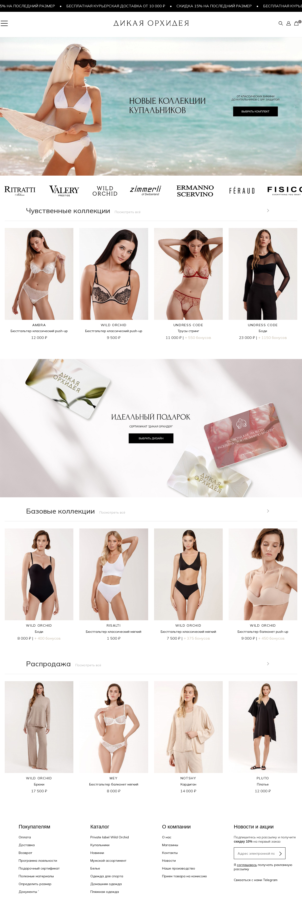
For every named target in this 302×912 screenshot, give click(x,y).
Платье (263, 784)
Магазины (170, 845)
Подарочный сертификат (39, 868)
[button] (7, 106)
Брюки (39, 784)
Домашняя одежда (106, 884)
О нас (166, 837)
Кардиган (188, 784)
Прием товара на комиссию (184, 876)
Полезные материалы (36, 876)
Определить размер (35, 884)
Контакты (170, 853)
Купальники (99, 845)
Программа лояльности (38, 860)
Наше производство (178, 868)
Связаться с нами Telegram (255, 880)
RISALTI (114, 625)
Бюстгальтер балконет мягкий (113, 784)
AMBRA (39, 325)
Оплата (25, 837)
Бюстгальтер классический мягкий (113, 631)
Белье (95, 868)
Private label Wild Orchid (109, 837)
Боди (263, 331)
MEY (113, 778)
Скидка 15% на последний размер (217, 6)
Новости (169, 860)
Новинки (97, 853)
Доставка (27, 845)
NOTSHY (188, 778)
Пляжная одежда (104, 892)
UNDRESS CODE (188, 325)
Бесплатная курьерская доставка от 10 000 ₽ (118, 6)
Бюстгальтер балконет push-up (263, 631)
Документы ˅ (29, 892)
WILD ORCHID (114, 325)
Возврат (25, 853)
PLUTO (263, 778)
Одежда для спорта (106, 876)
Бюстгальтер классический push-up (39, 331)
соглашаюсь (247, 865)
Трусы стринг (188, 331)
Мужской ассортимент (108, 860)
